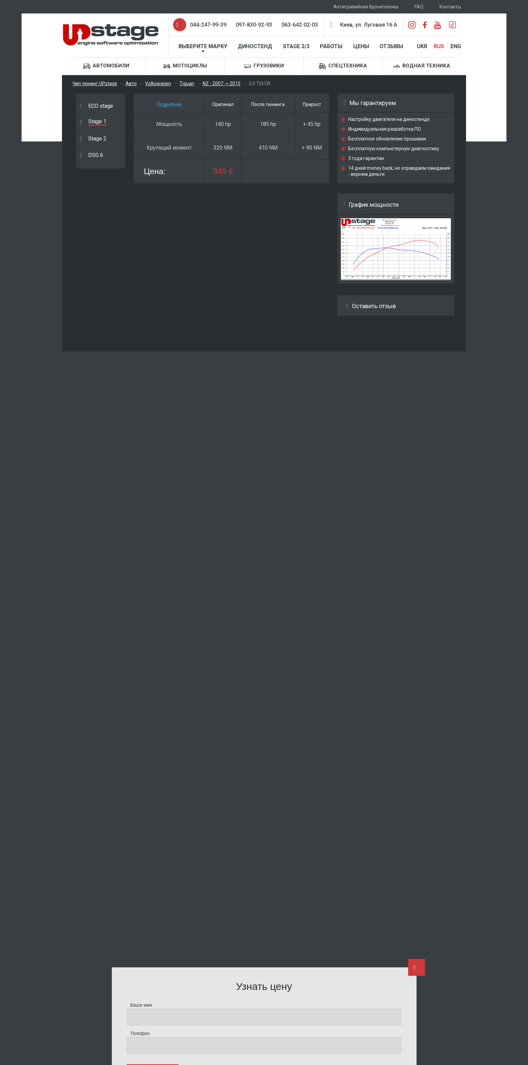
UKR (422, 46)
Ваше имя (141, 1005)
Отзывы (391, 46)
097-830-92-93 (254, 25)
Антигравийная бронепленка (365, 6)
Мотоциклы (185, 66)
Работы (331, 46)
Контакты (450, 6)
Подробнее (169, 104)
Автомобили (106, 66)
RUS (439, 46)
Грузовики (264, 66)
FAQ (419, 6)
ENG (456, 46)
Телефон (140, 1033)
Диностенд (255, 46)
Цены (361, 46)
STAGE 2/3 (296, 46)
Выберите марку (202, 46)
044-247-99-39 (208, 25)
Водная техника (421, 66)
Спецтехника (343, 66)
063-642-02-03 (300, 25)
